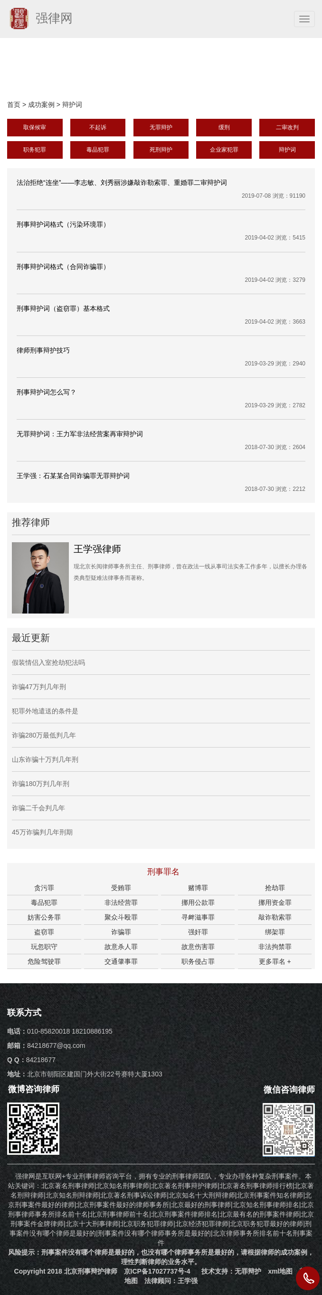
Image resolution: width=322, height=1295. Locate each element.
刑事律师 (185, 1176)
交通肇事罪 (121, 961)
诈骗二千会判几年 (38, 808)
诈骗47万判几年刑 (39, 687)
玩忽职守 (44, 946)
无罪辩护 (161, 127)
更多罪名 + (275, 961)
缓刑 (224, 127)
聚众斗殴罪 (121, 917)
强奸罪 (198, 932)
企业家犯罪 (224, 149)
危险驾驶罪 (44, 961)
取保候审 (34, 127)
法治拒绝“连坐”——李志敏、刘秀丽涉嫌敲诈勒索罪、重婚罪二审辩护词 (122, 182)
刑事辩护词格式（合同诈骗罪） (63, 266)
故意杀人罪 (121, 946)
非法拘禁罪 (275, 946)
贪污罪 (44, 888)
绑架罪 (275, 932)
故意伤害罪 (198, 946)
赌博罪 (198, 888)
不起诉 (97, 127)
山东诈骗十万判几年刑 (45, 759)
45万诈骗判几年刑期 (42, 832)
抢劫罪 (275, 888)
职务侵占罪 (198, 961)
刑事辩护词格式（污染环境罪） (63, 224)
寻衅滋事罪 (198, 917)
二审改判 (287, 127)
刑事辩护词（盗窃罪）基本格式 (63, 308)
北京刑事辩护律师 (90, 1271)
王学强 (188, 1281)
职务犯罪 (34, 149)
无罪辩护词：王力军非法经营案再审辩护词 (80, 434)
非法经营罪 (121, 902)
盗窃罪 (44, 932)
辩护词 (72, 104)
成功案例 (41, 104)
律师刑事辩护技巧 (43, 350)
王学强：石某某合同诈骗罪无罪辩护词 (73, 476)
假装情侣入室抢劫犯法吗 (48, 662)
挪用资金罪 (275, 902)
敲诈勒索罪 (275, 917)
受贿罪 (121, 888)
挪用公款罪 (198, 902)
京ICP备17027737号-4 (157, 1271)
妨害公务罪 (44, 917)
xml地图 (280, 1271)
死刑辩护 (161, 149)
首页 (13, 104)
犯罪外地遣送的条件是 (45, 711)
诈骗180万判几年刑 (40, 783)
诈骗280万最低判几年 (44, 735)
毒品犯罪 (97, 149)
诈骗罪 (121, 932)
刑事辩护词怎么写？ (46, 392)
